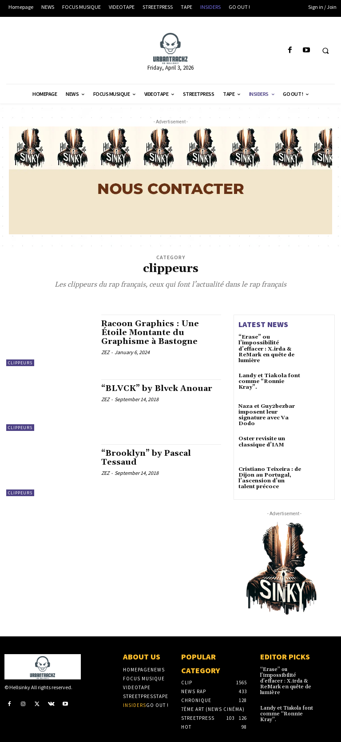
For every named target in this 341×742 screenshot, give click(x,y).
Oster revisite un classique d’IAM (261, 441)
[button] (325, 50)
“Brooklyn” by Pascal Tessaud (146, 457)
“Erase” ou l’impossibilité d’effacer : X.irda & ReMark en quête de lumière (266, 349)
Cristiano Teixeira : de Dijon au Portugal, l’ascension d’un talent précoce (269, 478)
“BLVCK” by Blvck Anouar (156, 388)
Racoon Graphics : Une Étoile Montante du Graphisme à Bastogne (150, 333)
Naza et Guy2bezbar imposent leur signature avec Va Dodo (266, 415)
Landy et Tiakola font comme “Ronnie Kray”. (269, 381)
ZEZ (105, 352)
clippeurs (20, 363)
